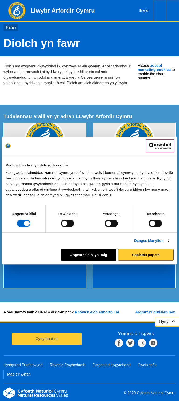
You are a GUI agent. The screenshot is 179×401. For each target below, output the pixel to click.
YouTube (153, 343)
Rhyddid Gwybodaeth (67, 365)
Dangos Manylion (149, 241)
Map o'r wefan (19, 374)
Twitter (130, 343)
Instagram (142, 343)
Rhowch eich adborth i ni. (97, 312)
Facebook (119, 343)
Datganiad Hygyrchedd (112, 365)
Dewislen (172, 10)
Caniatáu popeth (146, 255)
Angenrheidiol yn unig (88, 255)
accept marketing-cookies (154, 67)
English (144, 10)
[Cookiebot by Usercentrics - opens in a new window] (160, 146)
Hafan (11, 27)
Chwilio (159, 10)
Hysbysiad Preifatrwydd (22, 365)
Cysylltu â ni (46, 339)
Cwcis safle (147, 365)
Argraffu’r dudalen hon (155, 312)
